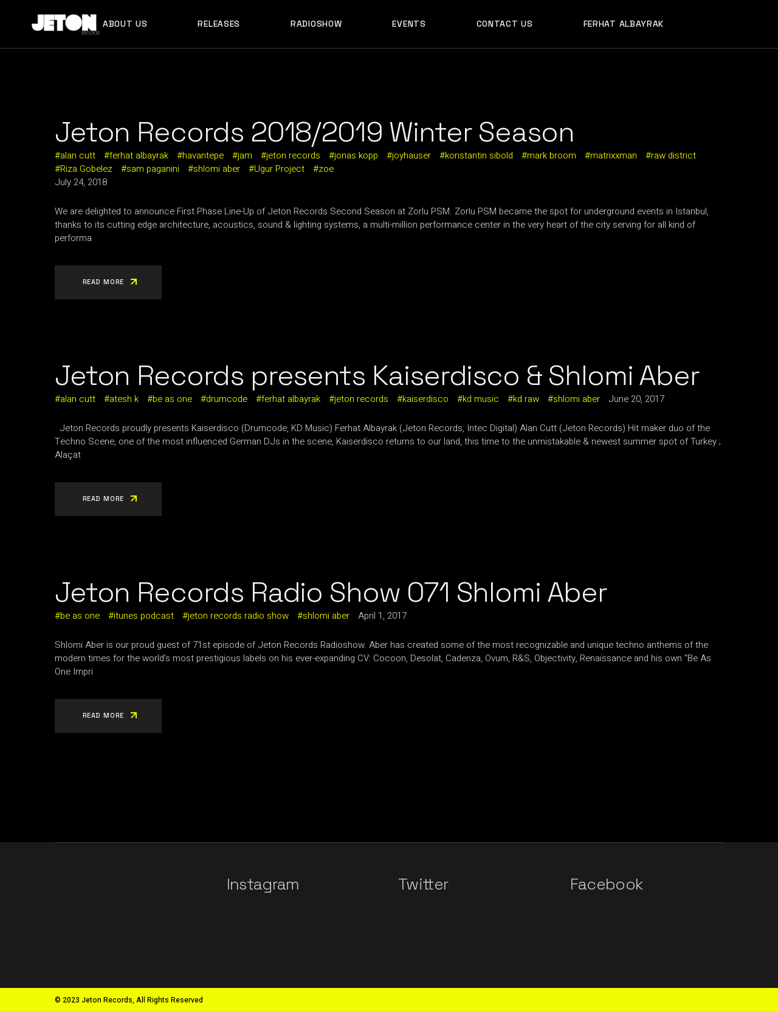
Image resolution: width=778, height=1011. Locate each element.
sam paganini (152, 168)
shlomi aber (216, 168)
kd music (481, 399)
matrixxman (613, 155)
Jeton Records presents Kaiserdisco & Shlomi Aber (377, 375)
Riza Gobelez (86, 168)
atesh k (124, 399)
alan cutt (77, 155)
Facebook (606, 884)
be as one (172, 399)
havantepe (203, 155)
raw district (673, 155)
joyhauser (411, 155)
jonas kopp (356, 155)
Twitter (423, 884)
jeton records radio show (238, 615)
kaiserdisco (425, 399)
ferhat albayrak (138, 155)
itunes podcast (144, 615)
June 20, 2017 (636, 399)
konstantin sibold (479, 155)
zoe (326, 168)
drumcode (226, 399)
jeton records (293, 155)
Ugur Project (279, 168)
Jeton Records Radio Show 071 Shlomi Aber (331, 592)
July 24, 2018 (81, 182)
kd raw (526, 399)
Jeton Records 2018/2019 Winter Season (314, 131)
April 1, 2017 (382, 615)
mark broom (551, 155)
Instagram (263, 884)
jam (245, 155)
